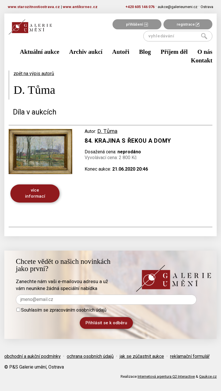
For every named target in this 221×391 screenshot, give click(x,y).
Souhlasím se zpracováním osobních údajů (61, 310)
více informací (35, 193)
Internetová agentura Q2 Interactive (166, 376)
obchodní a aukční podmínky (32, 356)
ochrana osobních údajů (90, 356)
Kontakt (201, 60)
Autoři (120, 51)
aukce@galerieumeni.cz (177, 7)
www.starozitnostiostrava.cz (34, 7)
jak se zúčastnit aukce (142, 356)
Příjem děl (174, 51)
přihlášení (137, 24)
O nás (204, 51)
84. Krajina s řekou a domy (128, 140)
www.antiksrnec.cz (80, 7)
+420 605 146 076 (140, 7)
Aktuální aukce (39, 51)
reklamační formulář (189, 356)
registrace (188, 24)
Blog (145, 51)
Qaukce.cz (208, 376)
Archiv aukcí (85, 51)
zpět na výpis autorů (34, 73)
